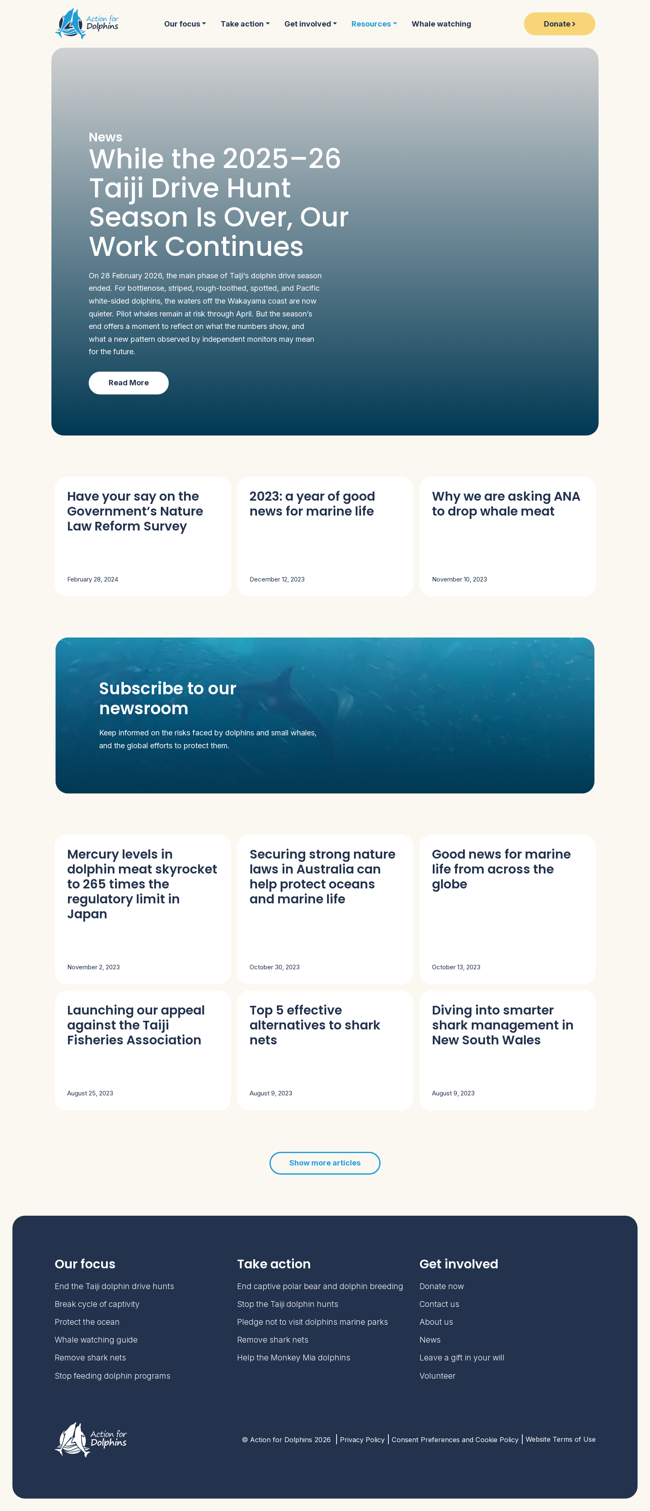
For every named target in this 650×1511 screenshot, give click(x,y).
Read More (129, 382)
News (430, 1340)
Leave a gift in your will (462, 1358)
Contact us (439, 1304)
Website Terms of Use (561, 1439)
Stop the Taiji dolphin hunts (287, 1304)
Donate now (442, 1286)
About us (436, 1322)
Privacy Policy (362, 1440)
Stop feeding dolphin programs (112, 1376)
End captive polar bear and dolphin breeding (320, 1286)
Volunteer (438, 1376)
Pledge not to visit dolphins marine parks (312, 1322)
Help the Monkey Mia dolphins (293, 1358)
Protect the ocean (87, 1322)
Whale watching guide (96, 1340)
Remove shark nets (90, 1358)
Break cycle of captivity (97, 1304)
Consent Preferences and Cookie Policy (455, 1440)
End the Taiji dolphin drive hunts (114, 1286)
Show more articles (325, 1162)
